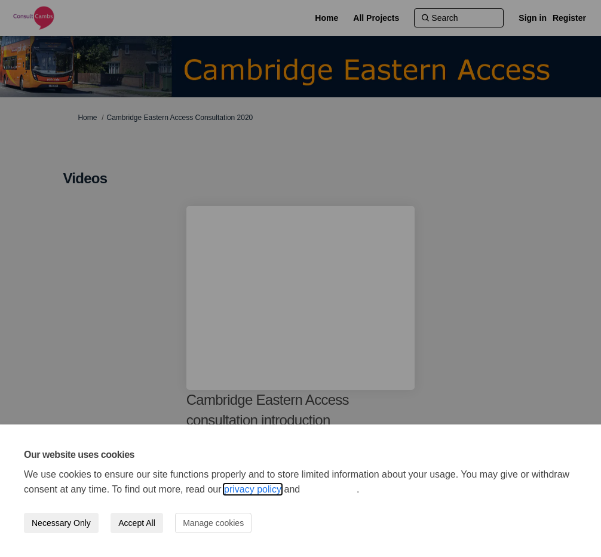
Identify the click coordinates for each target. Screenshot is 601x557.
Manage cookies (213, 523)
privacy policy (252, 489)
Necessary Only (61, 523)
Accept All (136, 523)
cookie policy (330, 489)
